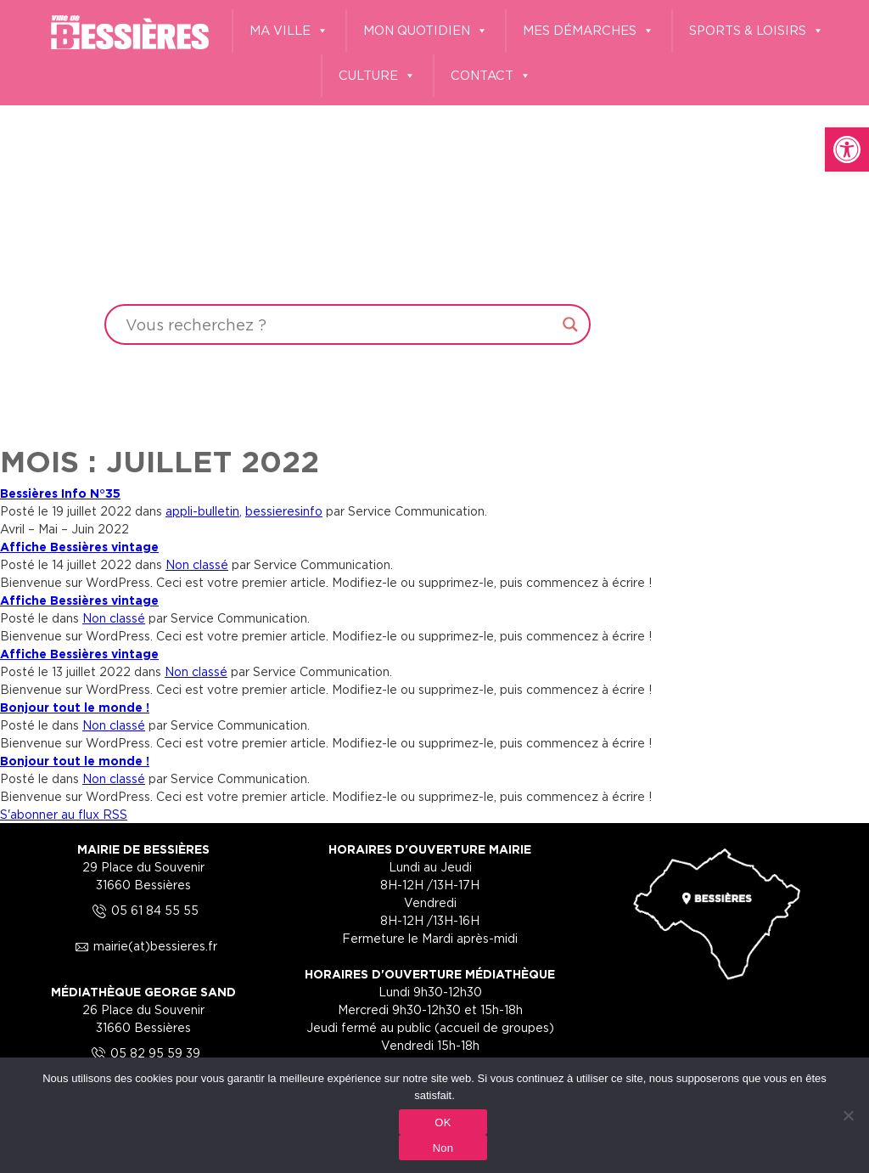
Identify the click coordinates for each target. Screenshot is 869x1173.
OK (442, 1122)
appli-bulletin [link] (202, 511)
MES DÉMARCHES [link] (588, 31)
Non (443, 1148)
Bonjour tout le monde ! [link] (74, 707)
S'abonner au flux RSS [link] (63, 814)
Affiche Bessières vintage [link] (79, 546)
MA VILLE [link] (288, 31)
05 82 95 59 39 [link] (143, 1052)
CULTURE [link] (377, 76)
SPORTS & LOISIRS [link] (756, 31)
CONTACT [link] (491, 76)
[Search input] (340, 324)
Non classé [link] (196, 564)
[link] (847, 149)
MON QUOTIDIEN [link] (425, 31)
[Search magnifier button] (570, 324)
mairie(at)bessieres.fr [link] (143, 945)
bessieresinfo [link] (283, 511)
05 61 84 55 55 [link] (143, 910)
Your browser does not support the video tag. (434, 217)
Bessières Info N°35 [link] (60, 493)
